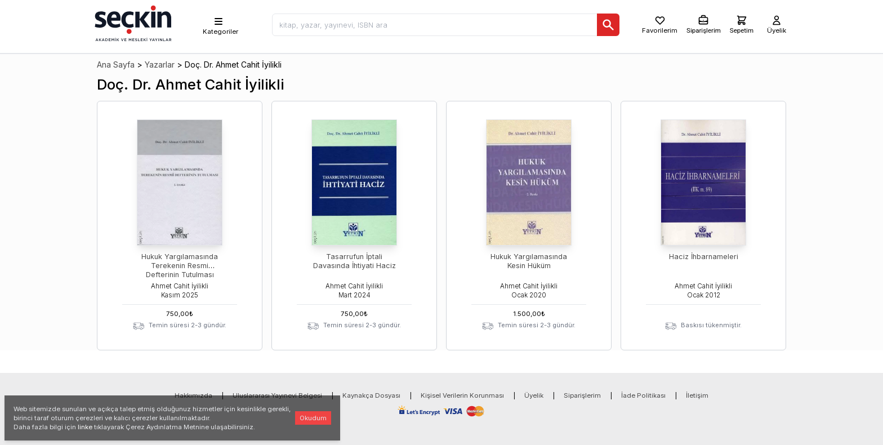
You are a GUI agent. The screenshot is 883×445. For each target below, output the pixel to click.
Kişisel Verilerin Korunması (462, 395)
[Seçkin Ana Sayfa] (131, 22)
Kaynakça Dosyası (371, 395)
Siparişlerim (582, 395)
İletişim (697, 395)
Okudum (313, 418)
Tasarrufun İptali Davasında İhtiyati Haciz (354, 261)
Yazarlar (160, 64)
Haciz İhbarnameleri (703, 256)
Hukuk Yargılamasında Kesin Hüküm (528, 261)
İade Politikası (643, 395)
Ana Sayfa (116, 64)
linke (85, 427)
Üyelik (533, 395)
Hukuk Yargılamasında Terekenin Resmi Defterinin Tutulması (179, 265)
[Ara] (608, 25)
